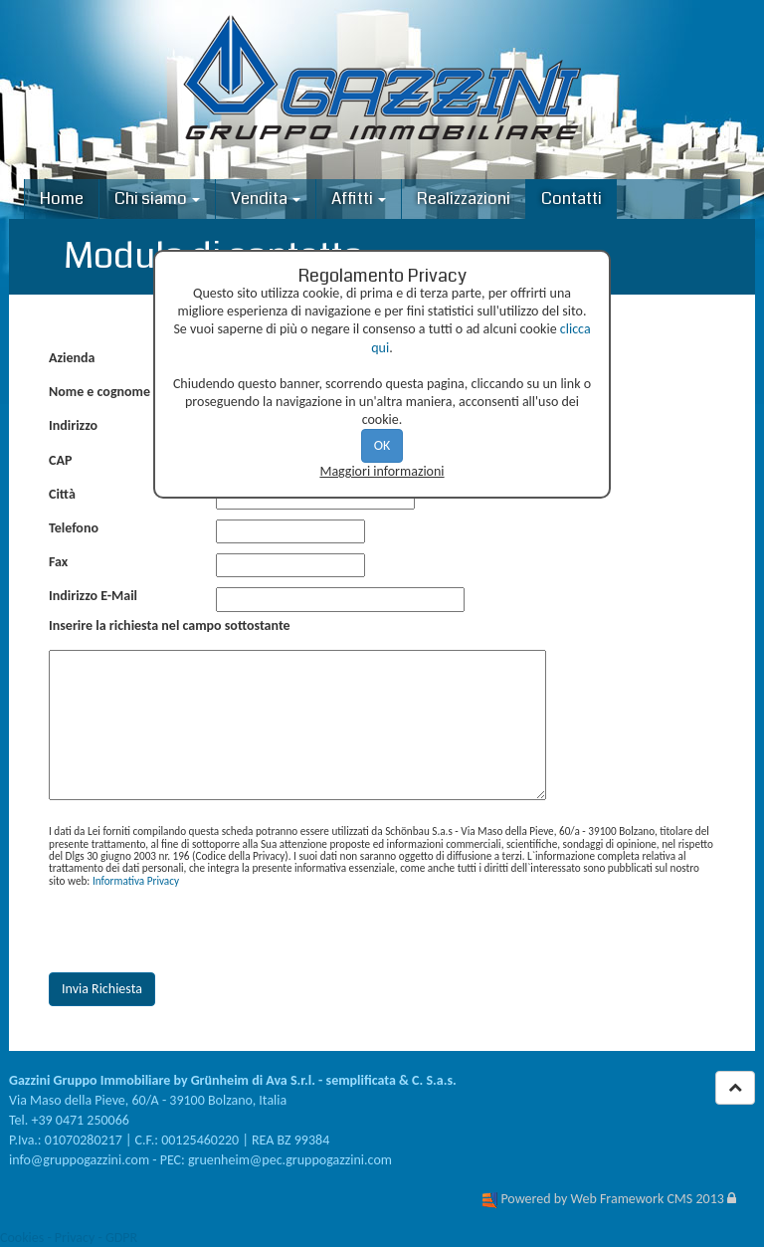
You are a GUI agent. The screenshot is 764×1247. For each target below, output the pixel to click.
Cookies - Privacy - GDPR (68, 1237)
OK (382, 445)
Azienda (72, 357)
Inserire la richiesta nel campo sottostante (169, 625)
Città (62, 494)
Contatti (571, 198)
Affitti (358, 198)
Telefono (73, 528)
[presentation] (200, 930)
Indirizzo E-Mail (93, 595)
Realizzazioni (463, 198)
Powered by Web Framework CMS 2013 (611, 1198)
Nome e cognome (99, 391)
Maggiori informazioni (381, 471)
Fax (58, 561)
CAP (60, 460)
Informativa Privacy (136, 881)
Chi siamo (157, 198)
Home (62, 198)
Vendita (265, 198)
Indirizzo (73, 425)
